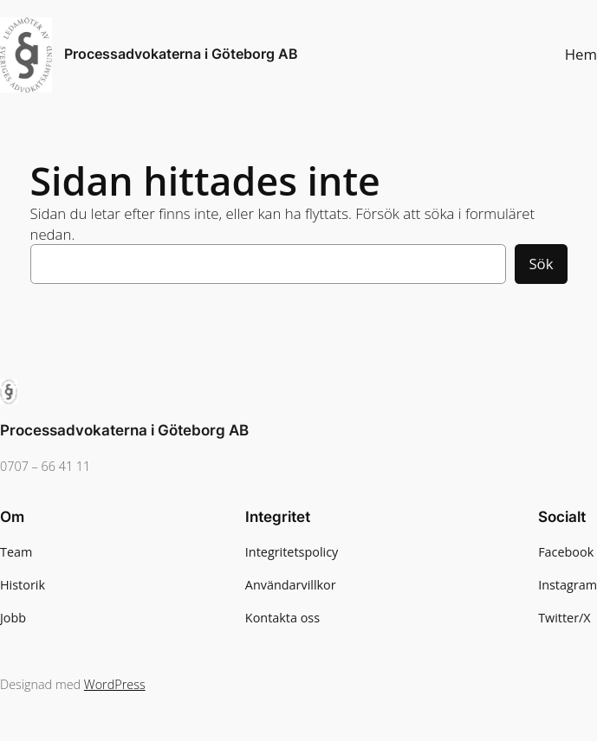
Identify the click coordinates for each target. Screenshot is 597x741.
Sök (541, 264)
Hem (581, 54)
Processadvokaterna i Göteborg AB (181, 54)
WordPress (115, 684)
